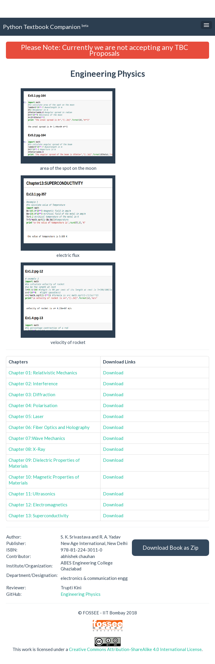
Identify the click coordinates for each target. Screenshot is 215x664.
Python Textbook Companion (45, 26)
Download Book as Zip (170, 547)
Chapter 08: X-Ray (27, 449)
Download (113, 372)
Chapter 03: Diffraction (32, 394)
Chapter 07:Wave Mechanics (37, 438)
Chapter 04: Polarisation (33, 405)
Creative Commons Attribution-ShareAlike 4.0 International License (135, 649)
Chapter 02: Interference (33, 383)
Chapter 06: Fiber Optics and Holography (49, 427)
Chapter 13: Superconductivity (39, 515)
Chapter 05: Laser (26, 416)
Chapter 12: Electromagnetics (38, 504)
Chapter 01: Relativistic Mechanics (43, 372)
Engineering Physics (81, 594)
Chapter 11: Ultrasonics (32, 493)
